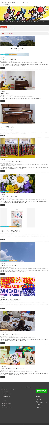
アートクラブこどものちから (27, 21)
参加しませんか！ (37, 21)
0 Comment (11, 61)
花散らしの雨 (9, 27)
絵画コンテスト (45, 268)
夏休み (19, 96)
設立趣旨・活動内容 (4, 21)
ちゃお (21, 164)
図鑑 (38, 164)
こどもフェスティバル (4, 337)
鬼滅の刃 (14, 165)
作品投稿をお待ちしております (9, 265)
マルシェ (17, 337)
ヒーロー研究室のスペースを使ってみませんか (7, 28)
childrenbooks (7, 164)
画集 (10, 165)
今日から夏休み (4, 93)
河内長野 (31, 62)
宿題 (25, 96)
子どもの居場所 (18, 62)
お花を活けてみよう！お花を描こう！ (11, 299)
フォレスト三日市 (13, 62)
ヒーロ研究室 (9, 62)
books (2, 164)
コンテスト (9, 199)
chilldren (6, 96)
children (4, 164)
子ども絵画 (22, 62)
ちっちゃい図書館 (17, 164)
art (1, 62)
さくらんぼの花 (9, 26)
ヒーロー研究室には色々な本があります (12, 161)
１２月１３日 (35, 371)
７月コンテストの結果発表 (8, 59)
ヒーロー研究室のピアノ (7, 127)
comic (10, 164)
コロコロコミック (24, 164)
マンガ (37, 164)
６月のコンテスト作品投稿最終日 (10, 231)
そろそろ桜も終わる (3, 29)
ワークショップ (21, 337)
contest (6, 62)
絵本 (12, 165)
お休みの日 (39, 407)
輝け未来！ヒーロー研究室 (15, 21)
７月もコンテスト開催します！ (9, 196)
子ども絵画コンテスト (27, 62)
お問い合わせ (45, 21)
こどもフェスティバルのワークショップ (12, 368)
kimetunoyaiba (13, 164)
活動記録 (2, 24)
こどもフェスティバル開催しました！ (11, 334)
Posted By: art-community (4, 61)
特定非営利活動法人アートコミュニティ (15, 2)
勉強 (17, 96)
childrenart (3, 62)
